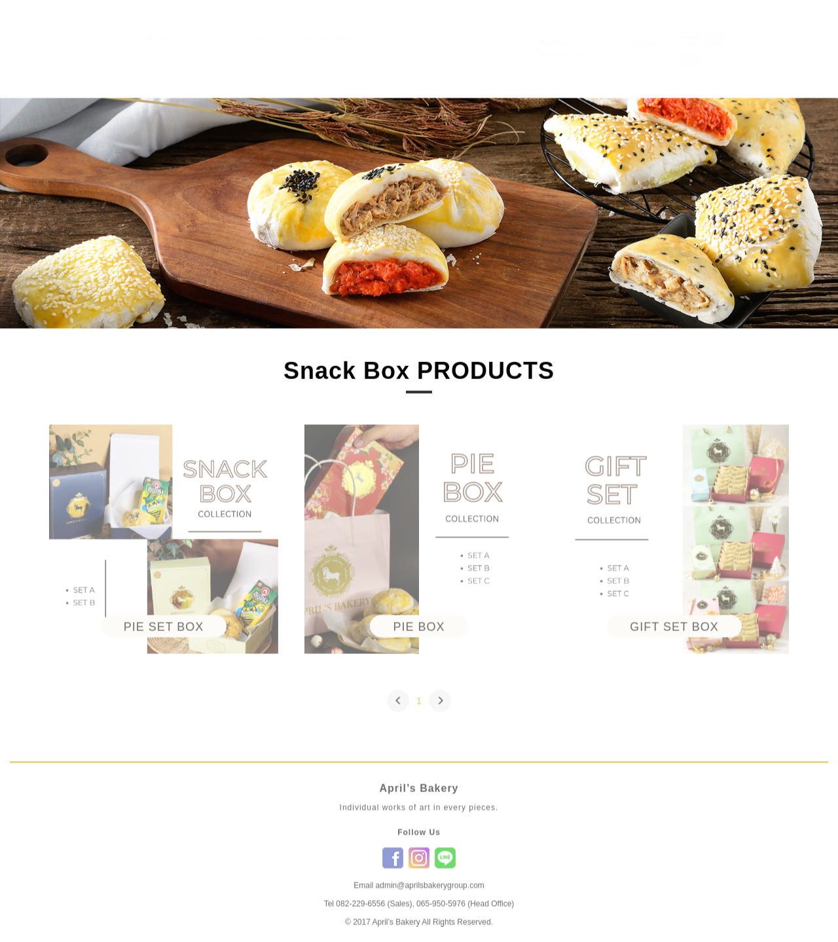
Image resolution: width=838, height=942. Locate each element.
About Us (169, 50)
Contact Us (646, 61)
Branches (329, 50)
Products (249, 50)
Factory (520, 61)
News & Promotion (565, 61)
